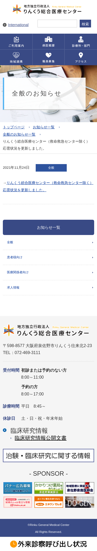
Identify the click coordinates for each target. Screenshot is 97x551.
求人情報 (13, 287)
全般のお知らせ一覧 (19, 134)
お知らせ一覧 (44, 127)
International (18, 25)
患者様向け (15, 257)
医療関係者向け (18, 272)
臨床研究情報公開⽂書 (40, 438)
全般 (10, 242)
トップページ (14, 127)
